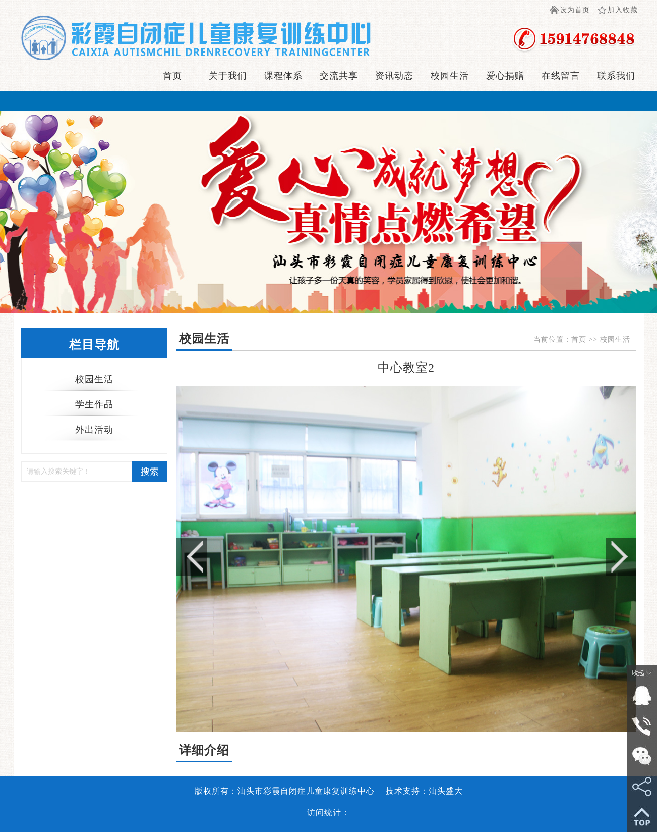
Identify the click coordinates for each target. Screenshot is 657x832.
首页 (172, 76)
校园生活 (450, 76)
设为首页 (575, 10)
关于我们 (228, 76)
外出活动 (94, 430)
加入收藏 (623, 10)
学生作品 (94, 404)
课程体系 (283, 76)
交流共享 (339, 76)
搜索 (150, 471)
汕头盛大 (446, 791)
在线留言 (561, 76)
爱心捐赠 (505, 76)
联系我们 (616, 76)
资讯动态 (394, 76)
